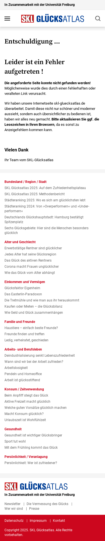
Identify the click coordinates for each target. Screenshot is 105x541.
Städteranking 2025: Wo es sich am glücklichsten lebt (44, 200)
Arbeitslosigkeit (16, 368)
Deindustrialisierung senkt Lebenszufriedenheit (39, 356)
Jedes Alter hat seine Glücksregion (30, 254)
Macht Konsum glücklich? (24, 414)
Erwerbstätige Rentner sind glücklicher (33, 248)
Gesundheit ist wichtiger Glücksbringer (33, 435)
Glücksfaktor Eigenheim (22, 288)
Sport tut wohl (15, 441)
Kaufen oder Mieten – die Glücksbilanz (33, 306)
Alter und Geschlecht (20, 242)
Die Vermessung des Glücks (47, 504)
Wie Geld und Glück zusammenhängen (33, 313)
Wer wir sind (13, 509)
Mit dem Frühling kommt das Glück (31, 448)
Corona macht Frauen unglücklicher (31, 267)
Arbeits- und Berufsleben (23, 349)
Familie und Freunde (19, 322)
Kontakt (59, 521)
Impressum (38, 521)
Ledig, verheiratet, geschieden (26, 340)
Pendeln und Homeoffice (23, 374)
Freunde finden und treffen (24, 334)
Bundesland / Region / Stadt (25, 182)
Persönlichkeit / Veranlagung (26, 457)
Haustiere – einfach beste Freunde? (31, 328)
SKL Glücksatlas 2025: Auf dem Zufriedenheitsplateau (45, 188)
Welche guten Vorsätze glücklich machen (35, 408)
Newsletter (12, 504)
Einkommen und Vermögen (24, 282)
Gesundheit (13, 429)
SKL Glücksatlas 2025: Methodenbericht (34, 194)
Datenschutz (14, 521)
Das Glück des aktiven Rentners (28, 260)
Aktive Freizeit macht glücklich (27, 402)
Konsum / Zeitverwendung (24, 389)
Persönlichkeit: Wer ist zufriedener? (30, 463)
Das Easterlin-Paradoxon (23, 294)
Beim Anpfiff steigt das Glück (26, 395)
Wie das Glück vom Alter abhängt (29, 273)
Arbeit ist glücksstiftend (22, 380)
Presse (34, 509)
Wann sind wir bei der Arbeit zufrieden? (33, 362)
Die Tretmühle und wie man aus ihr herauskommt (41, 300)
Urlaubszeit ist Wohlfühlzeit (25, 420)
